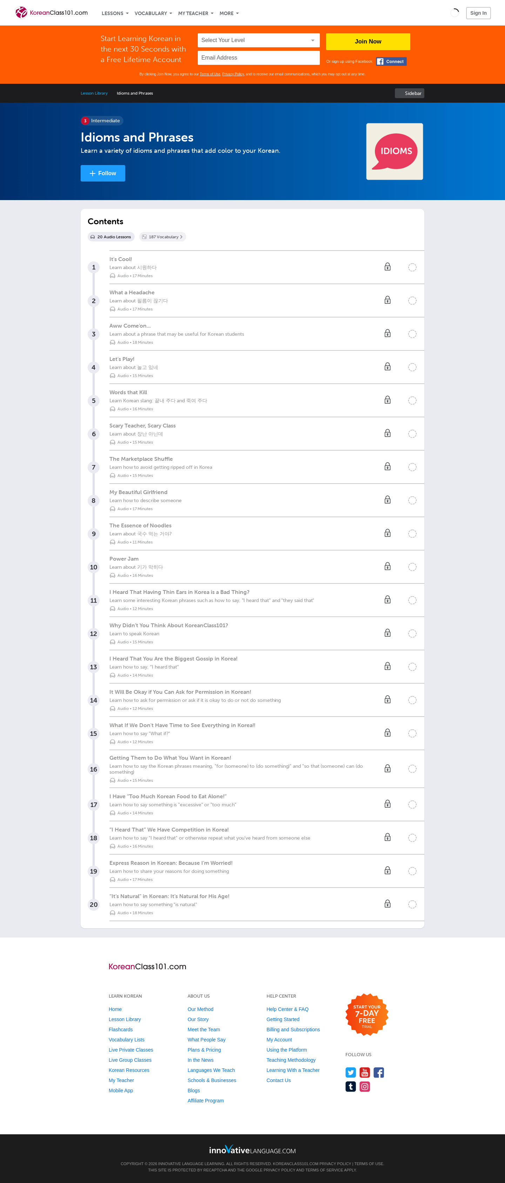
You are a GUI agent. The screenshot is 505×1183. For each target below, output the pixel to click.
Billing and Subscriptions (293, 1029)
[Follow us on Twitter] (350, 1072)
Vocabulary (151, 13)
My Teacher (193, 13)
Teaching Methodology (291, 1060)
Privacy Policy (233, 74)
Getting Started (283, 1019)
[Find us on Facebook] (378, 1072)
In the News (201, 1060)
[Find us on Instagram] (364, 1086)
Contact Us (279, 1080)
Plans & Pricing (204, 1050)
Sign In (478, 13)
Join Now (368, 41)
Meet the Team (204, 1029)
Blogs (194, 1090)
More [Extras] (227, 13)
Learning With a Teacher (293, 1070)
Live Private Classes (131, 1050)
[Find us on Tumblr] (350, 1086)
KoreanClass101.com (295, 1164)
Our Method (201, 1009)
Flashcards (121, 1029)
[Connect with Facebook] (391, 61)
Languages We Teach (211, 1070)
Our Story (198, 1019)
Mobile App (121, 1090)
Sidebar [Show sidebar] (413, 93)
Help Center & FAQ (288, 1009)
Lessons (112, 13)
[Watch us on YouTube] (364, 1072)
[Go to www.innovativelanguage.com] (252, 1149)
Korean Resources (129, 1070)
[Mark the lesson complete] (412, 267)
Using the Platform (287, 1050)
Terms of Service (324, 1170)
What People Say (206, 1039)
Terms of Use (210, 74)
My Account (279, 1039)
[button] (455, 12)
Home (115, 1009)
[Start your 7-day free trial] (367, 1015)
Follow (107, 173)
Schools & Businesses (212, 1080)
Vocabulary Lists (126, 1039)
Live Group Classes (130, 1060)
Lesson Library (94, 93)
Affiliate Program (206, 1100)
